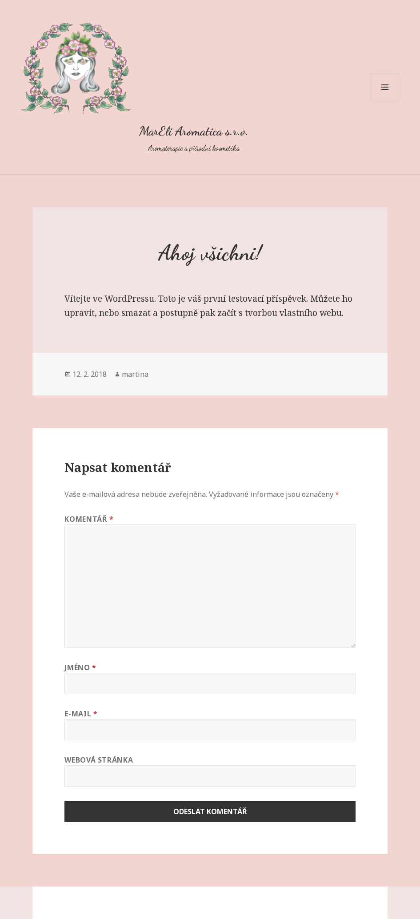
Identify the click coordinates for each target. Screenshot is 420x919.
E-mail (80, 714)
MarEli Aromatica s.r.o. (193, 131)
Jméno (80, 667)
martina (135, 374)
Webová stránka (98, 760)
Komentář (88, 519)
